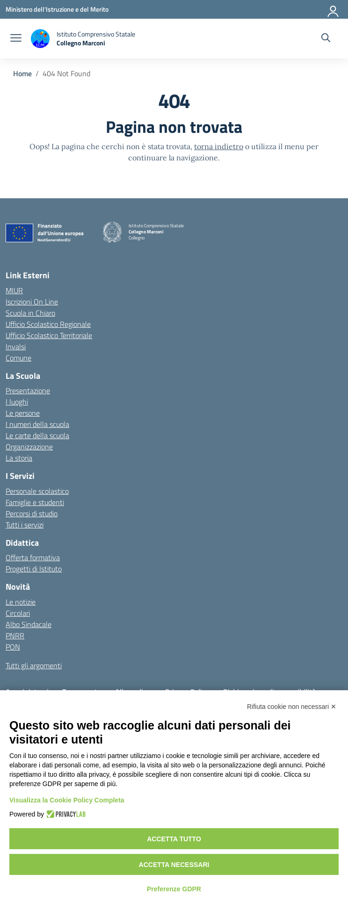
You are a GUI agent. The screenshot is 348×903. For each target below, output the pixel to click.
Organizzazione (29, 446)
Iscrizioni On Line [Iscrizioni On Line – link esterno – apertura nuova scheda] (32, 301)
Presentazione (28, 390)
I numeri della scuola (37, 424)
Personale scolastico (37, 491)
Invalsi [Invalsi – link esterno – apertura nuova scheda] (16, 346)
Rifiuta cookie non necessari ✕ (291, 706)
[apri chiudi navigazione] (16, 38)
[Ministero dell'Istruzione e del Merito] (57, 9)
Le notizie (21, 601)
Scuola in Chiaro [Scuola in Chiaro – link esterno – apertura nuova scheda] (30, 312)
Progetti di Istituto (34, 568)
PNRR (15, 635)
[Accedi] (333, 9)
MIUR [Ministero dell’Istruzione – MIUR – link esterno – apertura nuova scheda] (14, 290)
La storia (19, 457)
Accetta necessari (174, 864)
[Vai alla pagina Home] (22, 73)
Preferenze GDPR (174, 889)
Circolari (18, 613)
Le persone (23, 413)
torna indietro (218, 146)
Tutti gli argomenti (34, 665)
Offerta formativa (33, 557)
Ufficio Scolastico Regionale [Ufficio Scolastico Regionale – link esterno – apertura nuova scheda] (48, 324)
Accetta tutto (174, 839)
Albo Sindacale (28, 624)
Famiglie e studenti (35, 502)
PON (13, 646)
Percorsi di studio (32, 513)
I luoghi (17, 401)
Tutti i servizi (25, 524)
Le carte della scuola (37, 435)
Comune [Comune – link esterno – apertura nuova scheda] (18, 357)
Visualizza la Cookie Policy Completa (66, 800)
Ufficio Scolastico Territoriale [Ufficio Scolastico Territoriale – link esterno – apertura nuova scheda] (49, 335)
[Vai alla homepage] (83, 38)
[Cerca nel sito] (326, 39)
